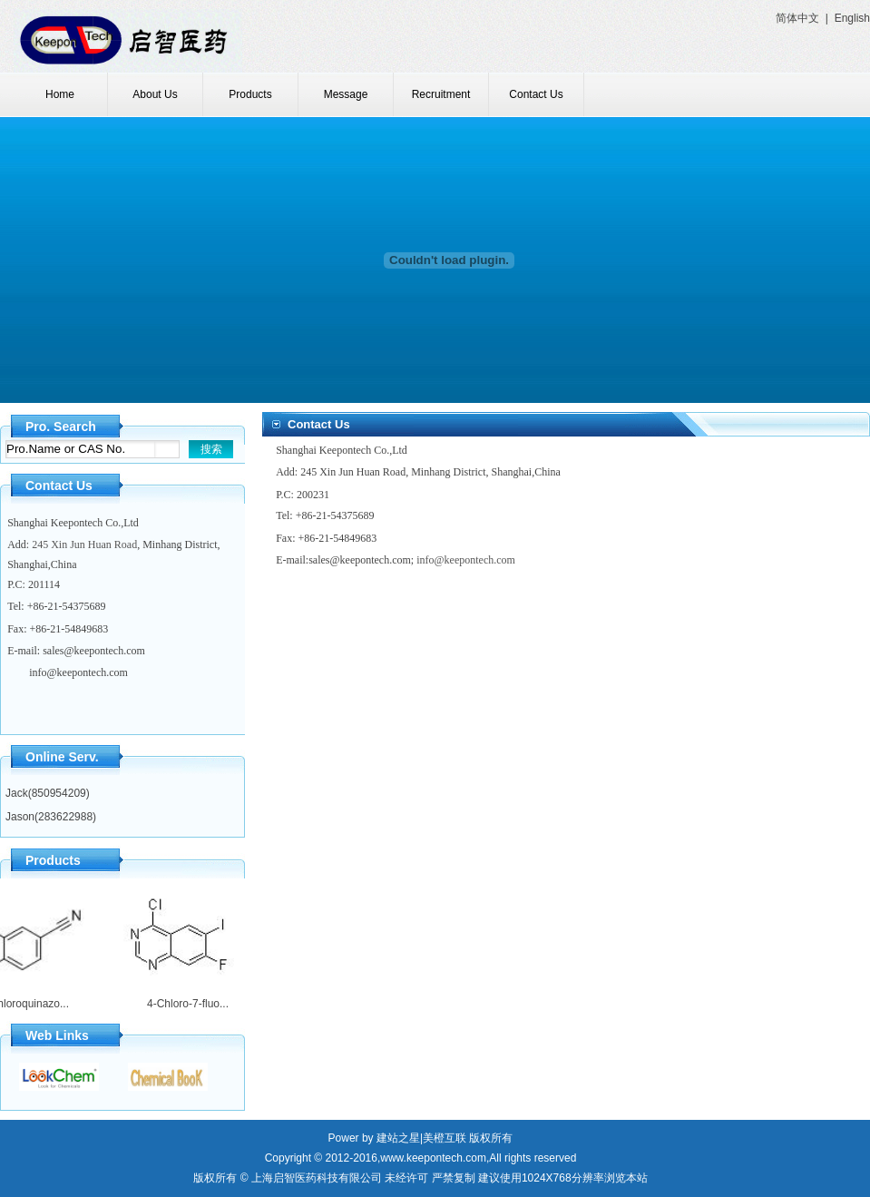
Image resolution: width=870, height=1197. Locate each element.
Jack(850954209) (47, 793)
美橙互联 (444, 1138)
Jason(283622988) (50, 816)
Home (59, 94)
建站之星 (398, 1138)
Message (346, 94)
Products (250, 94)
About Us (154, 94)
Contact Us (535, 94)
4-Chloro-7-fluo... (184, 1003)
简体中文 (797, 18)
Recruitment (441, 94)
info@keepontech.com (78, 672)
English (852, 18)
